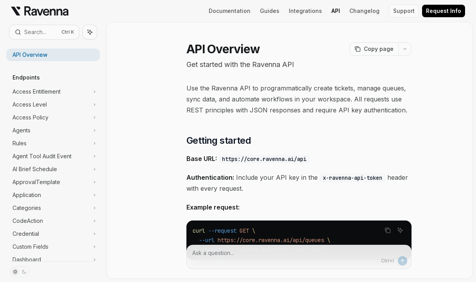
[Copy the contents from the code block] (388, 230)
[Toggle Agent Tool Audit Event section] (53, 156)
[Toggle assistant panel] (90, 32)
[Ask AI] (400, 230)
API (335, 10)
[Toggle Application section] (53, 195)
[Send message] (402, 261)
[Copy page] (373, 49)
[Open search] (44, 32)
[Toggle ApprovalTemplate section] (53, 182)
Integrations (305, 10)
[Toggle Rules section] (53, 143)
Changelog (364, 10)
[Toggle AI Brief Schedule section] (53, 169)
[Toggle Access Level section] (53, 104)
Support (404, 10)
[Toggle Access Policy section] (53, 117)
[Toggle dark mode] (19, 271)
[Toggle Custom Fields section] (53, 246)
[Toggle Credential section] (53, 234)
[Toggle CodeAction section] (53, 221)
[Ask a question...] (299, 257)
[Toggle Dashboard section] (53, 259)
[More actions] (405, 49)
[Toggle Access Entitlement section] (53, 91)
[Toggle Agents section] (53, 130)
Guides (269, 10)
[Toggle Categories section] (53, 208)
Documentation (230, 10)
